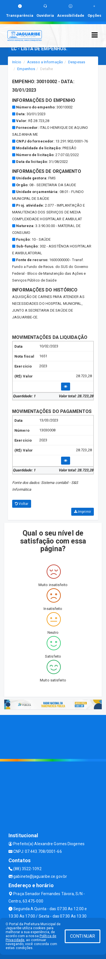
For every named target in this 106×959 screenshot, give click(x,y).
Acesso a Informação (45, 62)
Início (16, 62)
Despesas (76, 62)
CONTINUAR (82, 936)
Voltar (21, 504)
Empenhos (26, 69)
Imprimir (82, 512)
